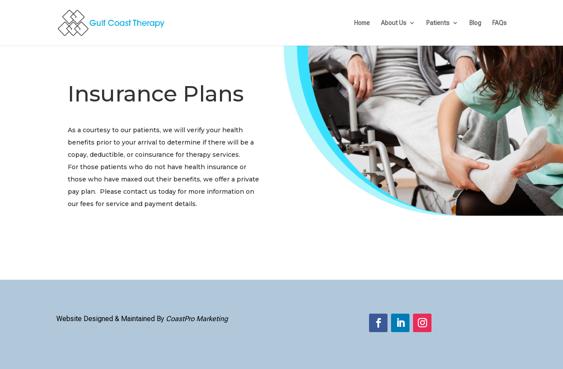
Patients (438, 23)
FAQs (499, 23)
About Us (393, 23)
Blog (475, 23)
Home (362, 23)
